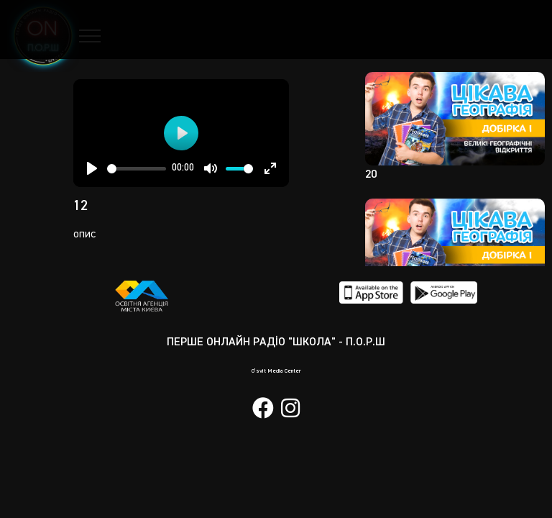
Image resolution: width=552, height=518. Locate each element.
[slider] (137, 169)
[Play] (92, 168)
